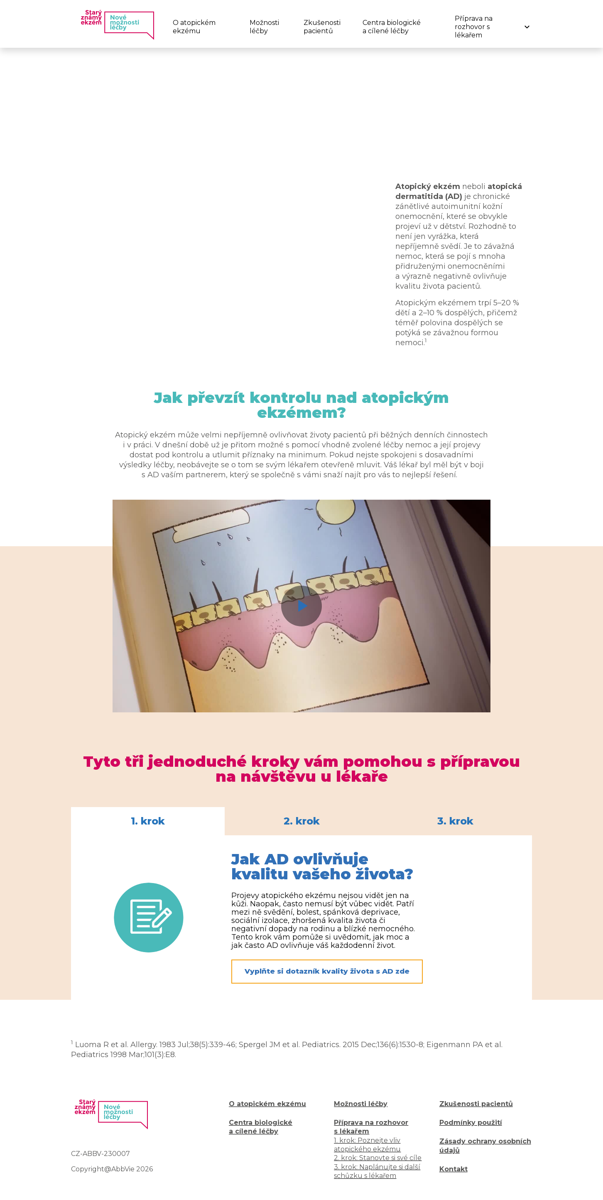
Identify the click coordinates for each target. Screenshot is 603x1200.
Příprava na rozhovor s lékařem (474, 27)
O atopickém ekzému (194, 27)
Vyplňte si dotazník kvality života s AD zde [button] (327, 971)
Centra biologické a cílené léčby (392, 27)
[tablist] (301, 821)
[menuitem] (200, 27)
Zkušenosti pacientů (322, 27)
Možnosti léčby (264, 27)
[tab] (148, 821)
